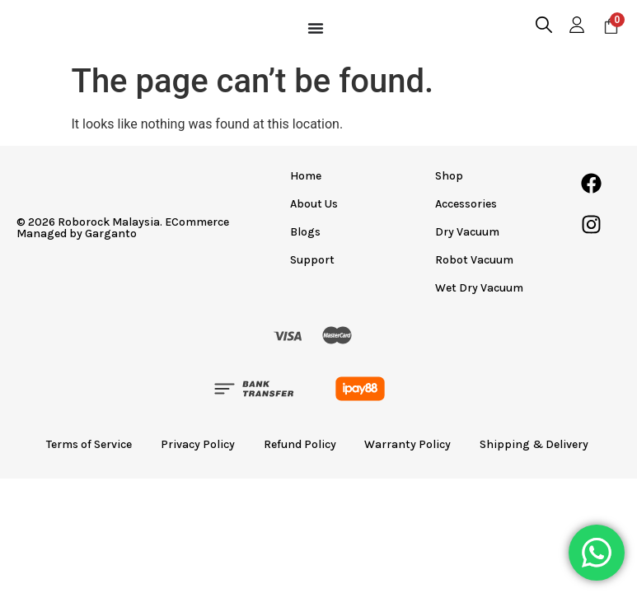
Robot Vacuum (474, 260)
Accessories (466, 204)
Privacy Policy (194, 446)
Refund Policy (300, 446)
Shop (449, 176)
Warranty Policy (412, 446)
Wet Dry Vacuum (479, 288)
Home (307, 176)
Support (314, 260)
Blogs (307, 232)
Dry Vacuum (467, 232)
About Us (316, 204)
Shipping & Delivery (544, 446)
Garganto (111, 233)
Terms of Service (81, 446)
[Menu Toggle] (315, 28)
